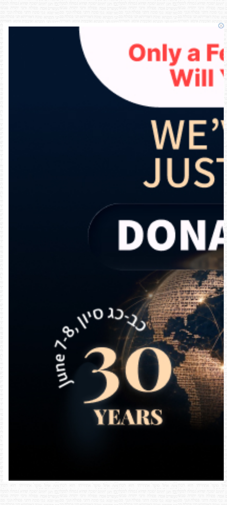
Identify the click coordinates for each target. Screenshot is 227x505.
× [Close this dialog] (221, 26)
